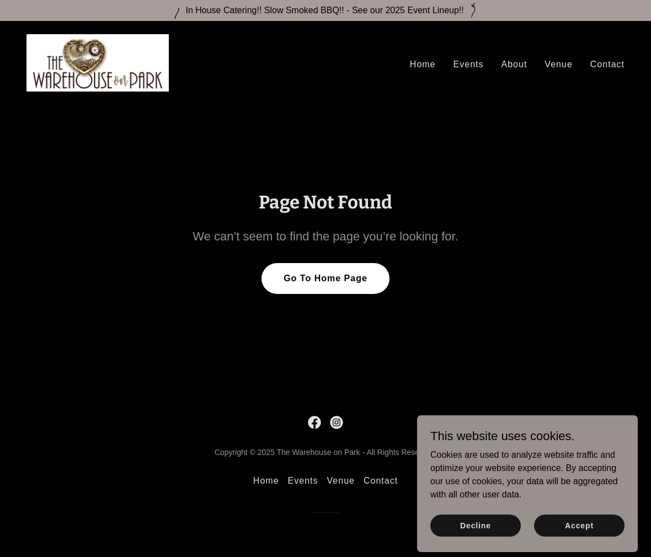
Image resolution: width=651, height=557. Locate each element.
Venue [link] (558, 64)
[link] (97, 62)
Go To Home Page (325, 278)
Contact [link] (607, 64)
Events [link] (468, 64)
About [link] (514, 64)
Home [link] (423, 64)
